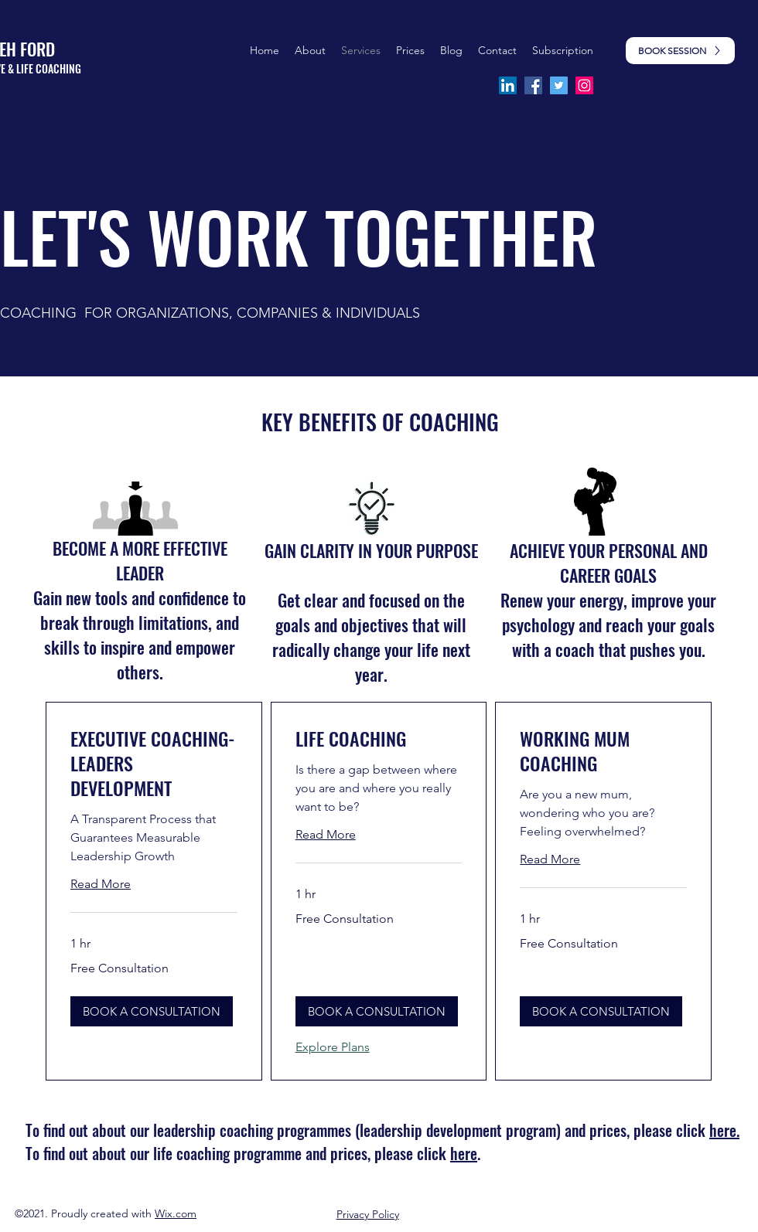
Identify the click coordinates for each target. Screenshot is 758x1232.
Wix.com (175, 1213)
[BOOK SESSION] (680, 50)
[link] (153, 764)
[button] (410, 50)
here (463, 1153)
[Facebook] (533, 85)
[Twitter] (559, 85)
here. (724, 1130)
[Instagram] (584, 85)
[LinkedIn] (508, 85)
